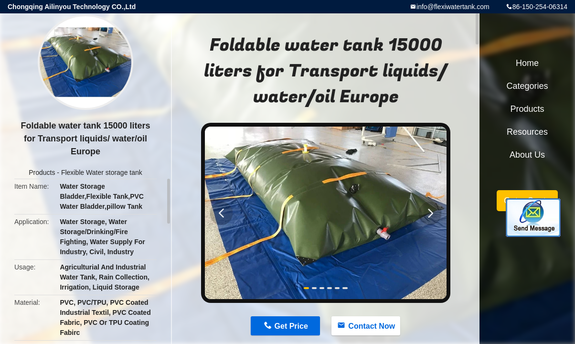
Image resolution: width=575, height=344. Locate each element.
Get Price (291, 326)
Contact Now (371, 326)
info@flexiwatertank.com (453, 7)
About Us (527, 155)
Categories (527, 86)
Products (42, 172)
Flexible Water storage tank (101, 172)
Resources (527, 132)
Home (527, 63)
